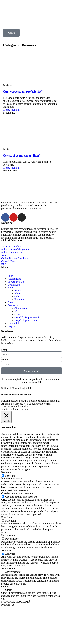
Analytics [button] (6, 550)
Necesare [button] (6, 472)
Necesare (10, 475)
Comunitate (14, 323)
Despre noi (13, 305)
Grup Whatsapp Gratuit (26, 317)
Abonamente (14, 278)
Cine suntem (20, 308)
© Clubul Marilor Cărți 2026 (16, 388)
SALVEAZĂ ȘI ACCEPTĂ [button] (15, 601)
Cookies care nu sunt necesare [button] (17, 493)
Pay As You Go (16, 281)
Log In (11, 326)
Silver (17, 293)
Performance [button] (8, 535)
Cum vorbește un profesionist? (23, 91)
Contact (18, 314)
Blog (10, 302)
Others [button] (4, 586)
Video (11, 287)
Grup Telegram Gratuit (26, 320)
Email (4, 349)
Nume (4, 359)
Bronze (18, 290)
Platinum (19, 299)
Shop (10, 275)
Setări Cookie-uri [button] (11, 409)
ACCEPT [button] (27, 409)
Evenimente (14, 284)
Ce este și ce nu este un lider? (22, 155)
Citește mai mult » (12, 109)
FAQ (16, 311)
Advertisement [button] (9, 568)
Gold (17, 296)
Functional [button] (6, 517)
